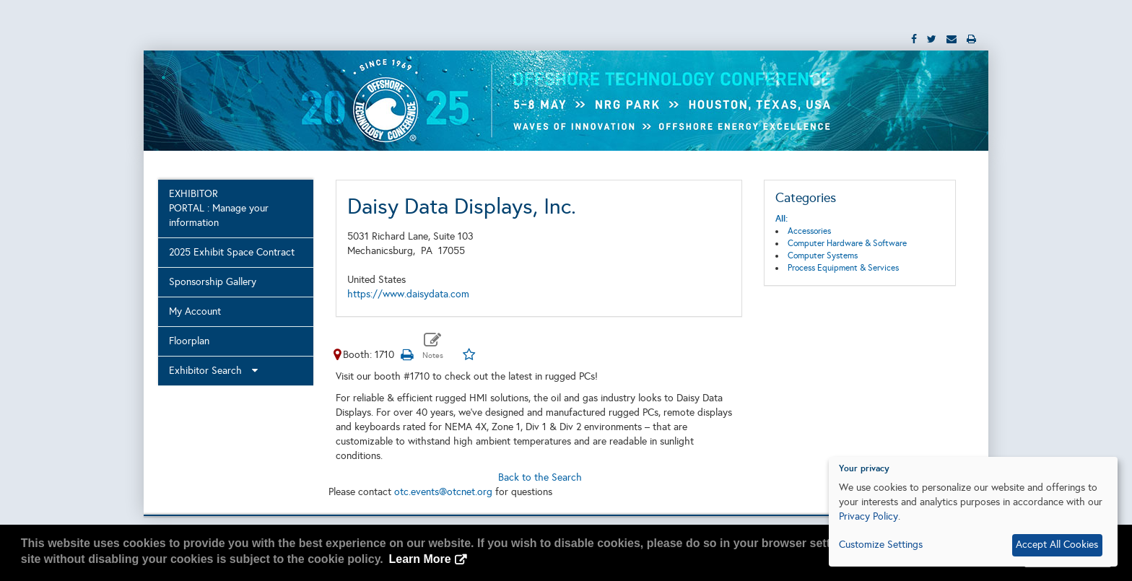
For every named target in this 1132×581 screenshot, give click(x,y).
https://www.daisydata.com (408, 294)
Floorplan (189, 341)
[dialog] (973, 512)
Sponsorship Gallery (212, 282)
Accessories (809, 231)
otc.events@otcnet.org (443, 492)
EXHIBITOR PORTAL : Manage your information (219, 208)
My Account (195, 311)
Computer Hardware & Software (847, 243)
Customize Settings (881, 544)
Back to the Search (540, 477)
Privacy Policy (868, 516)
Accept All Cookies (1057, 544)
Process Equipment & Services (843, 268)
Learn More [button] (419, 559)
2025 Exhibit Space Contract (232, 252)
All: (781, 218)
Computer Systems (823, 255)
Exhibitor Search (213, 370)
